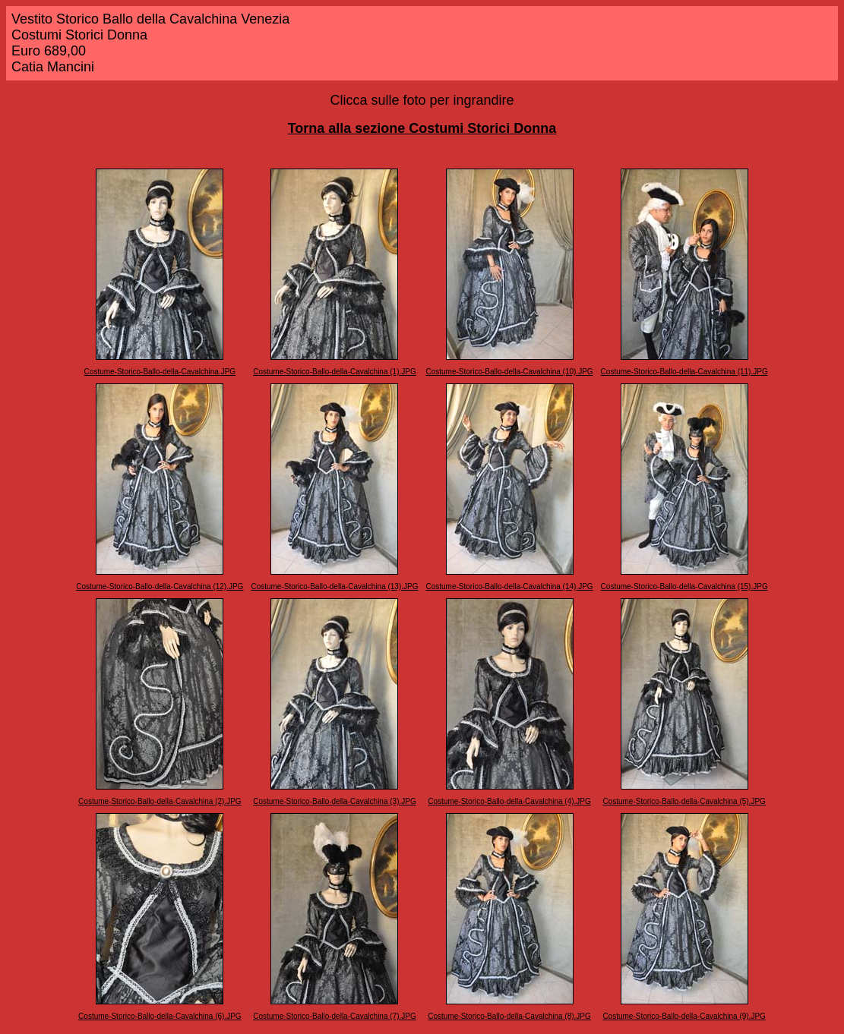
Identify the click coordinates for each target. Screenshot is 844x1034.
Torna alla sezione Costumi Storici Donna (422, 128)
